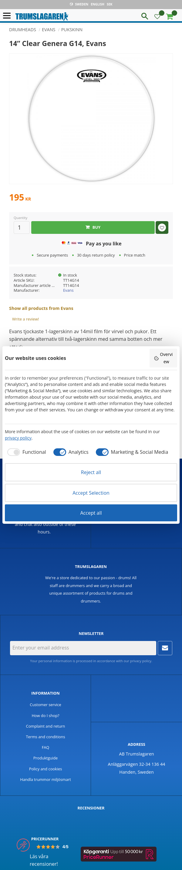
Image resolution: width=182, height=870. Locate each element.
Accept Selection (91, 493)
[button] (8, 16)
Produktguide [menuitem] (45, 758)
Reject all (91, 472)
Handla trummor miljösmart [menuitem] (45, 779)
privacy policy (140, 661)
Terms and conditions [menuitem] (45, 736)
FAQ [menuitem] (45, 747)
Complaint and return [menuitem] (45, 726)
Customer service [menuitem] (45, 704)
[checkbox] (25, 452)
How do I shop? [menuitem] (45, 715)
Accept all (91, 513)
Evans (68, 290)
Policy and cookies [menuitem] (45, 769)
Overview (163, 357)
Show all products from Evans (41, 308)
